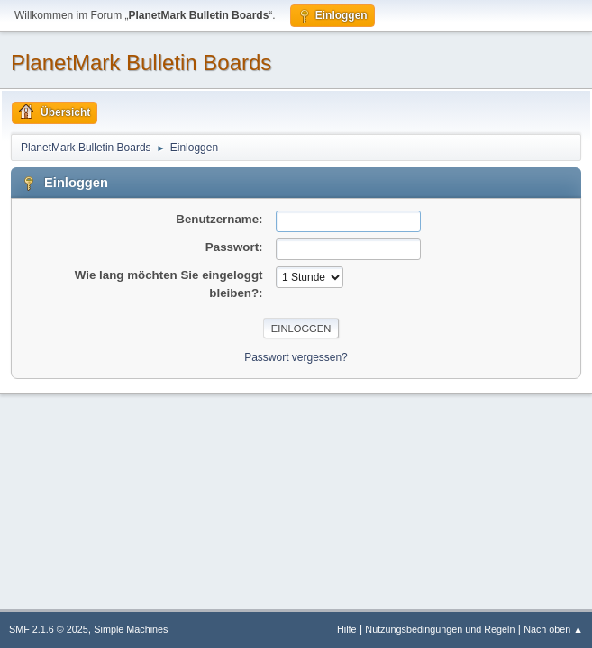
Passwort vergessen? (296, 357)
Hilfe (347, 629)
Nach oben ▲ (553, 629)
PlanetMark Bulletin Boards (141, 62)
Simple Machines (131, 629)
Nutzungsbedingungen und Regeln (440, 629)
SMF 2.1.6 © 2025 (48, 629)
